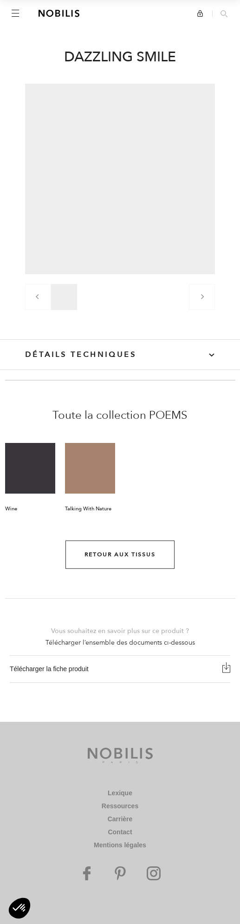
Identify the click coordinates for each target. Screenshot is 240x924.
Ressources (120, 806)
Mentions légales (120, 845)
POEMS (168, 415)
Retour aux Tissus (120, 554)
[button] (19, 908)
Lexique (120, 793)
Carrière (120, 819)
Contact (120, 832)
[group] (64, 297)
